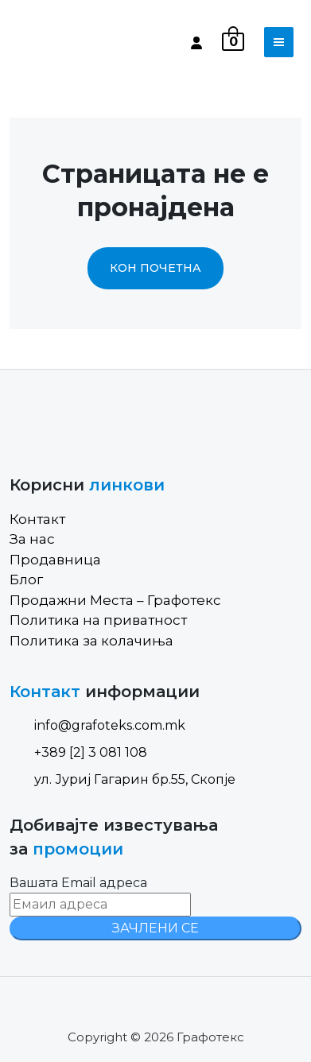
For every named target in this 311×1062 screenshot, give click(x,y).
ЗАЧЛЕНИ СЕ (155, 928)
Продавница (55, 560)
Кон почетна (155, 268)
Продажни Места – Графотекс (115, 600)
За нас (32, 539)
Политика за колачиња (91, 641)
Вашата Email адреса (78, 882)
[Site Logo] (77, 42)
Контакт (37, 519)
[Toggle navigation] (279, 42)
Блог (26, 579)
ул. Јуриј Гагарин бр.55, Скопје (122, 779)
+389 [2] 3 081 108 (78, 752)
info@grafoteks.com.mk (97, 725)
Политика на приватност (98, 620)
